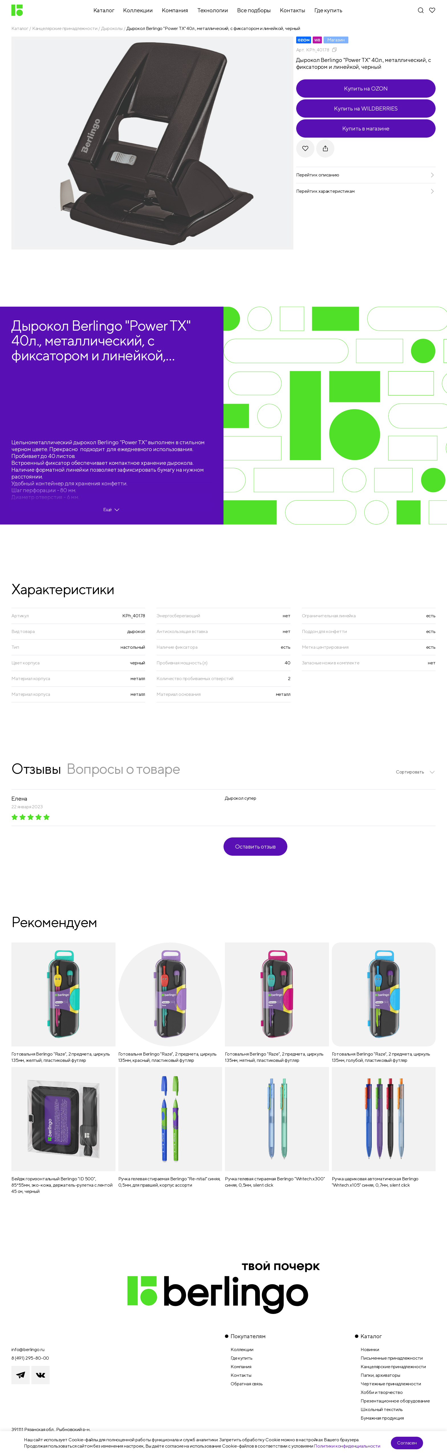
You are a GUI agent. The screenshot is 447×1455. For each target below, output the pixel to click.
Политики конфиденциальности (347, 1446)
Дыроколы (112, 28)
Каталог (19, 28)
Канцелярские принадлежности (64, 28)
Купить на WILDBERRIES (366, 108)
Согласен (407, 1443)
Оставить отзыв (255, 846)
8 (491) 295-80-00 (30, 1358)
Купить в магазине (366, 128)
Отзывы (36, 768)
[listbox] (416, 772)
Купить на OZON (366, 88)
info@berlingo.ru (27, 1349)
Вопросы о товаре (123, 768)
